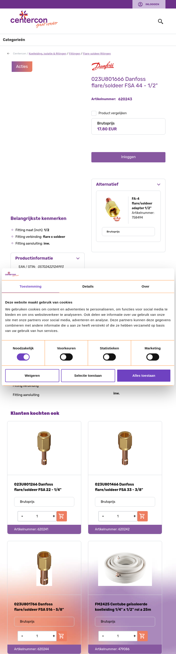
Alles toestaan (143, 375)
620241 (42, 529)
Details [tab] (88, 286)
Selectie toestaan (88, 375)
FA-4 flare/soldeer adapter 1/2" (142, 203)
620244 (43, 649)
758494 (137, 217)
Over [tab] (146, 286)
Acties (22, 66)
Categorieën (14, 40)
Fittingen (74, 53)
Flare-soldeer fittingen (97, 53)
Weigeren (32, 375)
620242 (124, 529)
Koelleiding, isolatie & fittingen (47, 53)
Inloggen (152, 4)
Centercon (19, 53)
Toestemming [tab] (31, 286)
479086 (124, 649)
